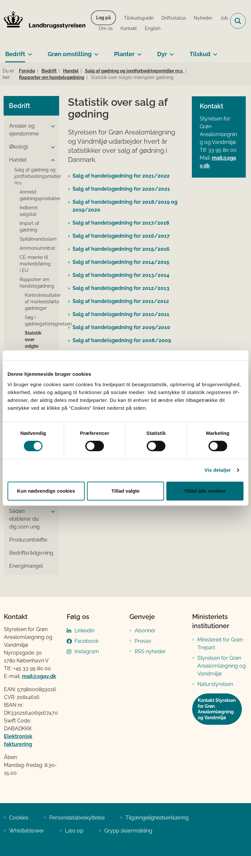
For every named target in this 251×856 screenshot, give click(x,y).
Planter (124, 54)
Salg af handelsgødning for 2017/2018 (121, 223)
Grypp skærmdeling (128, 831)
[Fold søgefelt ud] (238, 21)
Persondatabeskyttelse (77, 818)
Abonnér (145, 630)
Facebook (86, 641)
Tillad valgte (125, 491)
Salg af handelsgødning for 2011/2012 (121, 301)
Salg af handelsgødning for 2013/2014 (121, 275)
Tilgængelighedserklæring (157, 818)
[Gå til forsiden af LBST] (43, 21)
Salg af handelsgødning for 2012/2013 (121, 288)
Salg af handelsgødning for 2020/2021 (121, 189)
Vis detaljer (218, 470)
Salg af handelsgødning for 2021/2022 (121, 176)
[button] (51, 126)
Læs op (74, 831)
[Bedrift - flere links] (28, 51)
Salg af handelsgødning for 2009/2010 (121, 327)
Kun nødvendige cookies (46, 491)
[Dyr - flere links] (170, 51)
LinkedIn (84, 630)
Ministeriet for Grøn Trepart (220, 644)
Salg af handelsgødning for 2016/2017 (121, 236)
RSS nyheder (150, 651)
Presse (143, 641)
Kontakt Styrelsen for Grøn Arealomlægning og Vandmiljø (217, 709)
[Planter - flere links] (138, 51)
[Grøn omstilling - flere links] (95, 51)
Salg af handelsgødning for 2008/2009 (122, 340)
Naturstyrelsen (215, 684)
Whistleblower (26, 831)
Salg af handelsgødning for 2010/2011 (121, 314)
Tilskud (200, 54)
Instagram (87, 651)
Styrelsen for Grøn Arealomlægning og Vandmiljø (221, 666)
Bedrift (15, 54)
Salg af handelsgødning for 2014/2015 (121, 262)
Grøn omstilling (70, 54)
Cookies (18, 818)
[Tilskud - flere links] (213, 51)
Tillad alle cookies (205, 491)
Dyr (162, 54)
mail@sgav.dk (39, 676)
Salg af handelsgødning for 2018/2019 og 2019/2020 (125, 206)
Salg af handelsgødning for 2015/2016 (121, 249)
